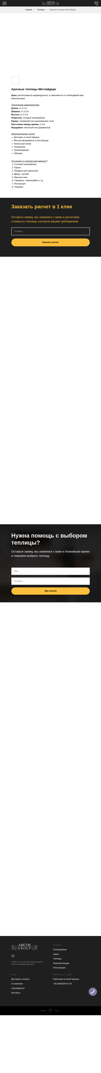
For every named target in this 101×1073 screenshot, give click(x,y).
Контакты (15, 993)
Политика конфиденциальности (22, 964)
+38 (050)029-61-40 (62, 984)
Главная (28, 10)
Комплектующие (61, 963)
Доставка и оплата (20, 979)
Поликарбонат (60, 949)
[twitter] (13, 955)
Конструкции (59, 968)
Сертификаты (18, 988)
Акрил (56, 954)
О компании (17, 984)
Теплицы (41, 10)
